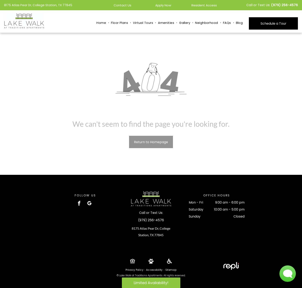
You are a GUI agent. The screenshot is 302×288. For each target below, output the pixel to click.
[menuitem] (101, 23)
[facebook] (79, 204)
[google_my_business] (89, 204)
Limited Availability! (151, 282)
